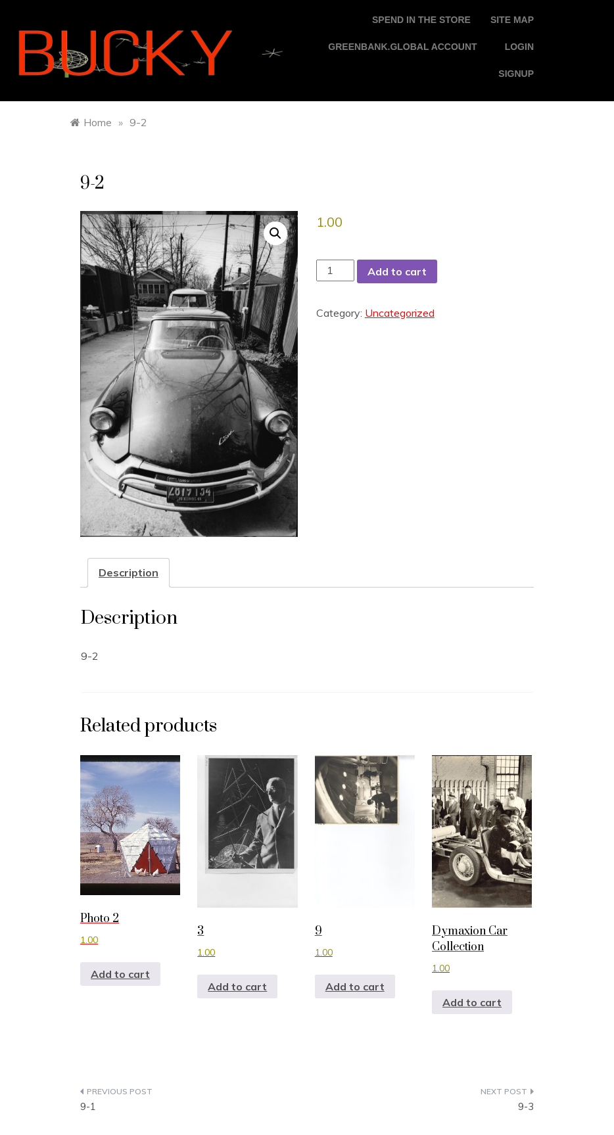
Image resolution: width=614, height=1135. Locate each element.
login (519, 46)
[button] (275, 233)
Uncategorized (400, 312)
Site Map (512, 19)
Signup (516, 73)
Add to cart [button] (120, 974)
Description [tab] (128, 572)
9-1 (88, 1106)
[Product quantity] (335, 270)
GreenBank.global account (402, 46)
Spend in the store (421, 19)
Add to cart (397, 271)
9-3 (526, 1106)
